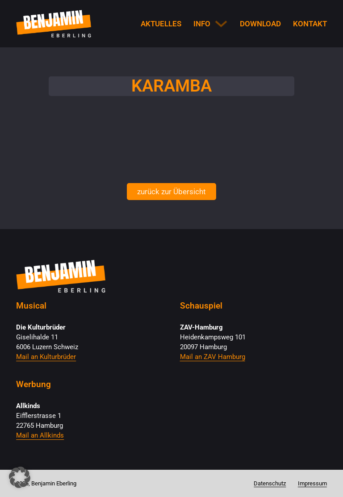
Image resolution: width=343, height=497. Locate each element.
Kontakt (310, 23)
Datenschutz (270, 483)
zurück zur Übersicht (171, 191)
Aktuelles (161, 23)
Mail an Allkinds (40, 435)
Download (260, 23)
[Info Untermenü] (221, 24)
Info (201, 23)
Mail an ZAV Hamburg (212, 357)
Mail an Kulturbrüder (46, 357)
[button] (19, 477)
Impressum (312, 483)
